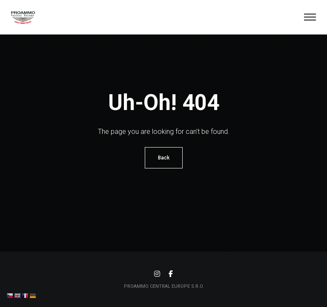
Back (163, 158)
